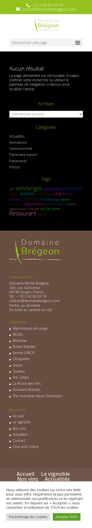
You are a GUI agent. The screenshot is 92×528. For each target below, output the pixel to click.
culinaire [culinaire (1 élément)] (15, 204)
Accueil (18, 416)
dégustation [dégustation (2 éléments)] (33, 203)
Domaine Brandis (26, 389)
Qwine (18, 365)
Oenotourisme (20, 148)
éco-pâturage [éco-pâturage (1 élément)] (49, 199)
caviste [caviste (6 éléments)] (30, 198)
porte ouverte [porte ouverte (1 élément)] (55, 204)
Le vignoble (21, 422)
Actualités (17, 136)
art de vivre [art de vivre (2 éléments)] (50, 208)
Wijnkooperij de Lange (30, 328)
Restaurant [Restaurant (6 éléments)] (22, 213)
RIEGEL (18, 334)
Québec (19, 371)
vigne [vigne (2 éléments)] (41, 214)
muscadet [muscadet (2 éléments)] (44, 193)
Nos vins (19, 428)
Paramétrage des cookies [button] (28, 517)
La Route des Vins (27, 383)
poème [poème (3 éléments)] (27, 193)
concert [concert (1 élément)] (33, 209)
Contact (19, 440)
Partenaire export (23, 154)
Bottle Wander (24, 346)
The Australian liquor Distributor (38, 396)
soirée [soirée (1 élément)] (14, 194)
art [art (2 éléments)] (11, 189)
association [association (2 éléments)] (53, 189)
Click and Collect (26, 446)
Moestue (20, 340)
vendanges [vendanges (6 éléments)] (28, 188)
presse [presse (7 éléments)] (73, 188)
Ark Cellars (21, 377)
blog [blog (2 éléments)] (57, 193)
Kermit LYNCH (24, 352)
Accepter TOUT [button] (67, 517)
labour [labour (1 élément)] (65, 199)
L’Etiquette (21, 358)
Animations (18, 142)
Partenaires (18, 161)
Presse (14, 167)
